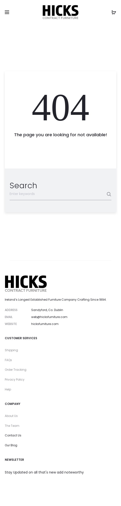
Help (8, 389)
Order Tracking (15, 370)
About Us (11, 416)
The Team (12, 426)
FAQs (8, 360)
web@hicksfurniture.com (49, 317)
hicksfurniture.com (45, 324)
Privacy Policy (14, 379)
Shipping (11, 350)
